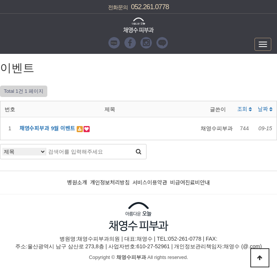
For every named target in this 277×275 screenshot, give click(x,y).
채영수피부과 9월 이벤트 (48, 128)
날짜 (265, 109)
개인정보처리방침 (110, 182)
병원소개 (77, 182)
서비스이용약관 (149, 182)
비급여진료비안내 (190, 182)
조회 (244, 109)
